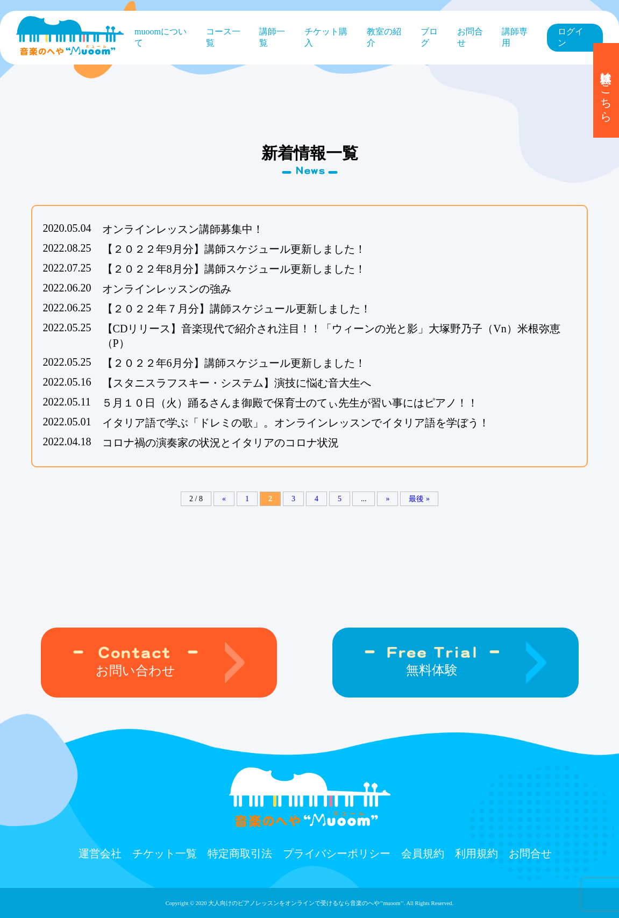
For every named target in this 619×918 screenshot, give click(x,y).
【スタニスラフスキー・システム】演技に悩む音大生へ (236, 383)
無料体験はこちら (606, 90)
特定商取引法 (240, 853)
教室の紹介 (384, 37)
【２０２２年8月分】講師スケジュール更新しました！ (234, 269)
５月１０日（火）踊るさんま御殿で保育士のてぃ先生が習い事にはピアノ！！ (290, 403)
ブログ (429, 37)
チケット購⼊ (325, 37)
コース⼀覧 (223, 37)
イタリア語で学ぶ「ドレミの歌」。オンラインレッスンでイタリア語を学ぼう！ (295, 423)
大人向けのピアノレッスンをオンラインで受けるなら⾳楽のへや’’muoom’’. (306, 903)
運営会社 (100, 853)
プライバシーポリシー (336, 853)
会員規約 (422, 853)
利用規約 (476, 853)
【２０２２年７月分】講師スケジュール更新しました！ (236, 309)
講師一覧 (272, 37)
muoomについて (160, 37)
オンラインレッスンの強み (166, 289)
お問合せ (470, 37)
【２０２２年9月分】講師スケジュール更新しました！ (234, 249)
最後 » (419, 499)
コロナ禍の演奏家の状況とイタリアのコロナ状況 (220, 443)
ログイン (571, 37)
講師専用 (515, 37)
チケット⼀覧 (164, 853)
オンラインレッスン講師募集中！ (183, 229)
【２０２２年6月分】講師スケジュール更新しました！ (234, 363)
